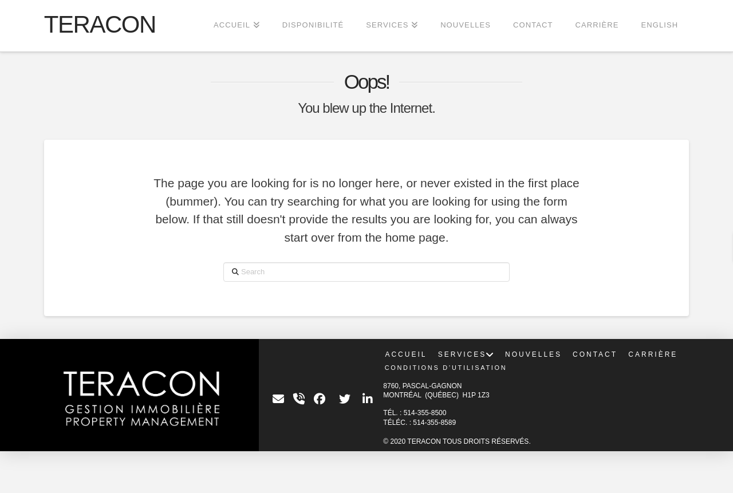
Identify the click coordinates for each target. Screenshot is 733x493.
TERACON (100, 25)
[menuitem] (659, 26)
